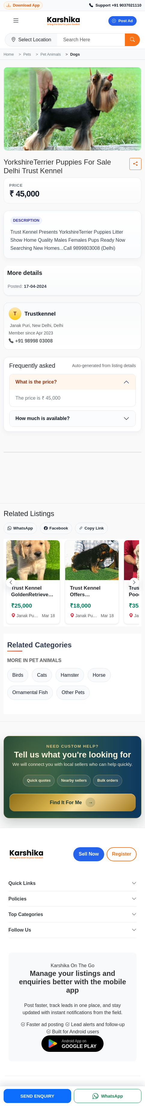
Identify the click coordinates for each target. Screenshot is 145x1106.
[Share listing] (135, 164)
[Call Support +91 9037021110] (115, 5)
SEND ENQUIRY (37, 1096)
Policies (72, 899)
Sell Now (89, 853)
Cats (42, 675)
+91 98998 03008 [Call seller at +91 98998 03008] (31, 341)
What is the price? (36, 381)
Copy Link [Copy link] (91, 528)
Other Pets (73, 692)
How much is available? (43, 418)
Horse (99, 675)
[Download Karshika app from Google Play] (23, 5)
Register (121, 853)
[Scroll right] (134, 582)
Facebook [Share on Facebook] (56, 528)
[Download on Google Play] (72, 1043)
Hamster (70, 675)
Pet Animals (51, 54)
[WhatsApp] (107, 1096)
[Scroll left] (11, 582)
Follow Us (72, 930)
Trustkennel (40, 314)
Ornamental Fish (30, 692)
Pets (27, 54)
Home (9, 54)
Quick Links (72, 883)
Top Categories (72, 914)
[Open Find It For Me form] (72, 777)
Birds (17, 675)
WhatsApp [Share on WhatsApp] (20, 528)
